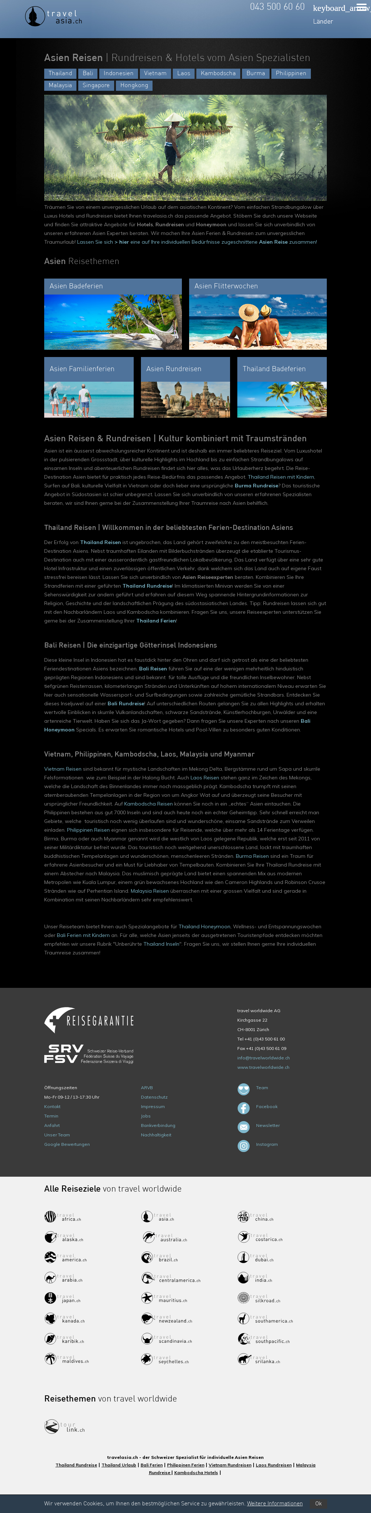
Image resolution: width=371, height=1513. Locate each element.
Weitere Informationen (275, 1504)
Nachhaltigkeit (156, 1134)
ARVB (147, 1087)
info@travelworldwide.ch (263, 1057)
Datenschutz (154, 1097)
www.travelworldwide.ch (263, 1067)
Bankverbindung (158, 1125)
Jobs (146, 1116)
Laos (183, 73)
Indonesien (119, 73)
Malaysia (60, 85)
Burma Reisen (252, 856)
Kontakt (52, 1106)
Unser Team (57, 1134)
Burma (255, 73)
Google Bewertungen (67, 1144)
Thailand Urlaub (118, 1465)
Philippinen (291, 73)
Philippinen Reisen (88, 830)
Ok (318, 1504)
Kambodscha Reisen (148, 803)
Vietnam (155, 73)
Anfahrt (52, 1125)
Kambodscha (218, 73)
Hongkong (134, 85)
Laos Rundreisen (274, 1465)
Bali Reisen (153, 668)
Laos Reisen (205, 777)
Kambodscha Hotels (196, 1472)
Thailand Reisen (100, 542)
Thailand (60, 73)
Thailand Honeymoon (204, 926)
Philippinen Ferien (185, 1465)
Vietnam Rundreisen (230, 1465)
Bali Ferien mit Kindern (83, 935)
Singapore (96, 85)
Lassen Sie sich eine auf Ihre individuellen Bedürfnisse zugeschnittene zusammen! (197, 242)
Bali (88, 73)
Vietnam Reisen (63, 769)
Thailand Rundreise (76, 1465)
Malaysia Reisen (150, 891)
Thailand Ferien (156, 620)
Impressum (153, 1106)
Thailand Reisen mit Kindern (281, 477)
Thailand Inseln (161, 944)
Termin (51, 1116)
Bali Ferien (152, 1465)
